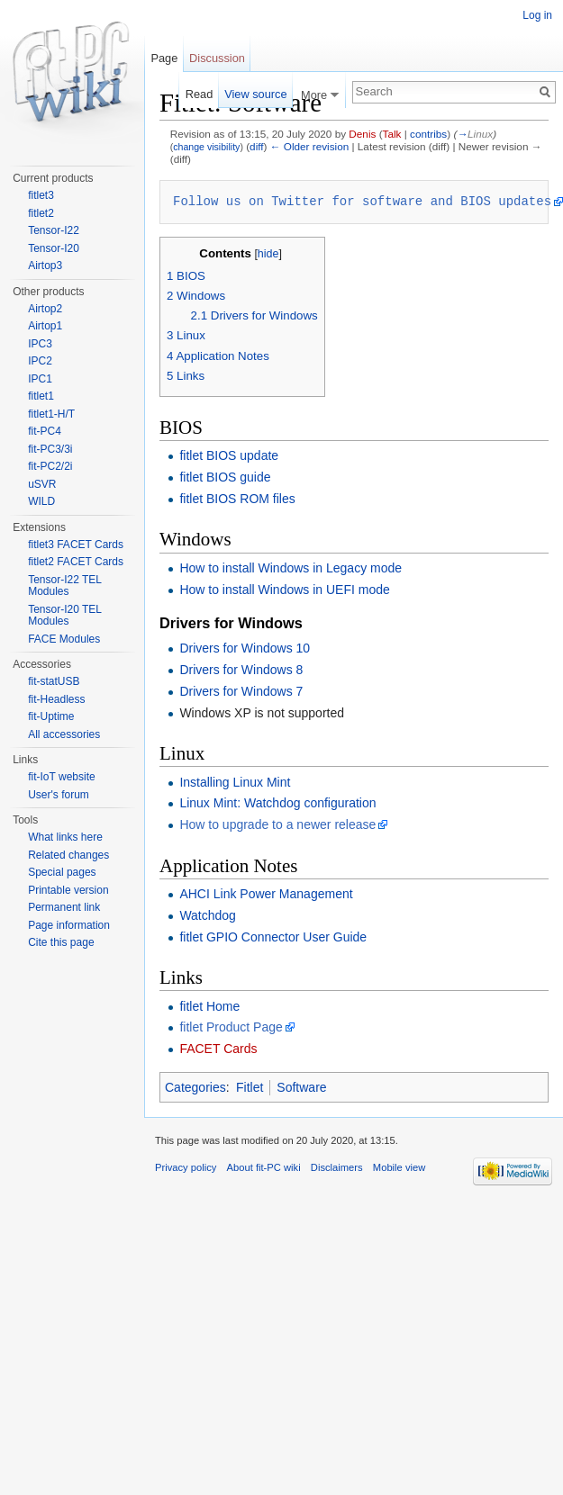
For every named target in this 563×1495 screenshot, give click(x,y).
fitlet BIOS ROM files (237, 498)
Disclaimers (337, 1167)
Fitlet (249, 1087)
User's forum (58, 794)
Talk (392, 134)
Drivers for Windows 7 (241, 691)
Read (199, 94)
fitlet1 (41, 396)
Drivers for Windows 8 (241, 669)
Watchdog (207, 915)
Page (163, 58)
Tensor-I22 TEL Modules (64, 586)
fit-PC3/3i (50, 449)
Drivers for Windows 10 (244, 648)
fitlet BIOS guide (224, 477)
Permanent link (64, 907)
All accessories (64, 734)
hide (268, 254)
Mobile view (399, 1167)
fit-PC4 (44, 431)
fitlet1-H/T (51, 414)
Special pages (61, 872)
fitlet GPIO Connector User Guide (273, 937)
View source (255, 94)
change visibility (206, 146)
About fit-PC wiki (264, 1167)
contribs (428, 134)
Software (301, 1087)
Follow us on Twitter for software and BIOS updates (362, 201)
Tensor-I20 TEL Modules (64, 615)
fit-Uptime (51, 716)
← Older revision (310, 146)
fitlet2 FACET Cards (75, 561)
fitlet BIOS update (228, 455)
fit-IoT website (61, 776)
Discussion (217, 58)
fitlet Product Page (230, 1027)
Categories (195, 1087)
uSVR (42, 484)
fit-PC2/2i (50, 466)
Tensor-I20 (53, 248)
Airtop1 (45, 326)
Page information (69, 925)
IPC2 (40, 361)
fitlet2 (41, 213)
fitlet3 (41, 195)
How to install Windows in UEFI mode (284, 589)
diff (256, 146)
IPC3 (40, 344)
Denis (362, 134)
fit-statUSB (53, 681)
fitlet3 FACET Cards (75, 544)
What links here (65, 837)
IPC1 (40, 379)
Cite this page (61, 942)
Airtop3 (45, 265)
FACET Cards (218, 1048)
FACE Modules (64, 639)
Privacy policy (185, 1167)
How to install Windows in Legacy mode (290, 568)
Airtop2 (45, 308)
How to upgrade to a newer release (277, 824)
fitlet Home (209, 1006)
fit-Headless (56, 699)
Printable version (68, 890)
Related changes (68, 855)
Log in (537, 15)
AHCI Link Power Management (265, 894)
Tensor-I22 (53, 230)
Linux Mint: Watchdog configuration (277, 803)
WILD (41, 501)
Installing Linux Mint (234, 782)
